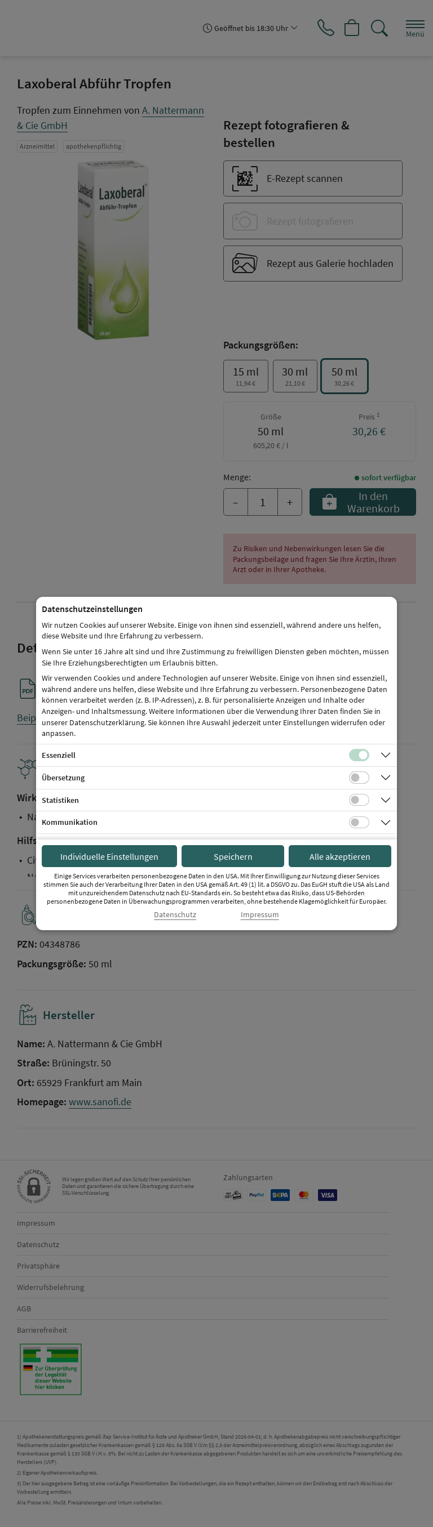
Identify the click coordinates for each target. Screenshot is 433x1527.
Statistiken (60, 800)
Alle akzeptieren (340, 856)
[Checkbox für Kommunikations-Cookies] (359, 822)
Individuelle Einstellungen (109, 856)
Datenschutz (175, 914)
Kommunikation (70, 822)
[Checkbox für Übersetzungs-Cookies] (359, 777)
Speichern (233, 856)
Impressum (260, 914)
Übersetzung (63, 778)
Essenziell (59, 755)
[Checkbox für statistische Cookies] (359, 800)
